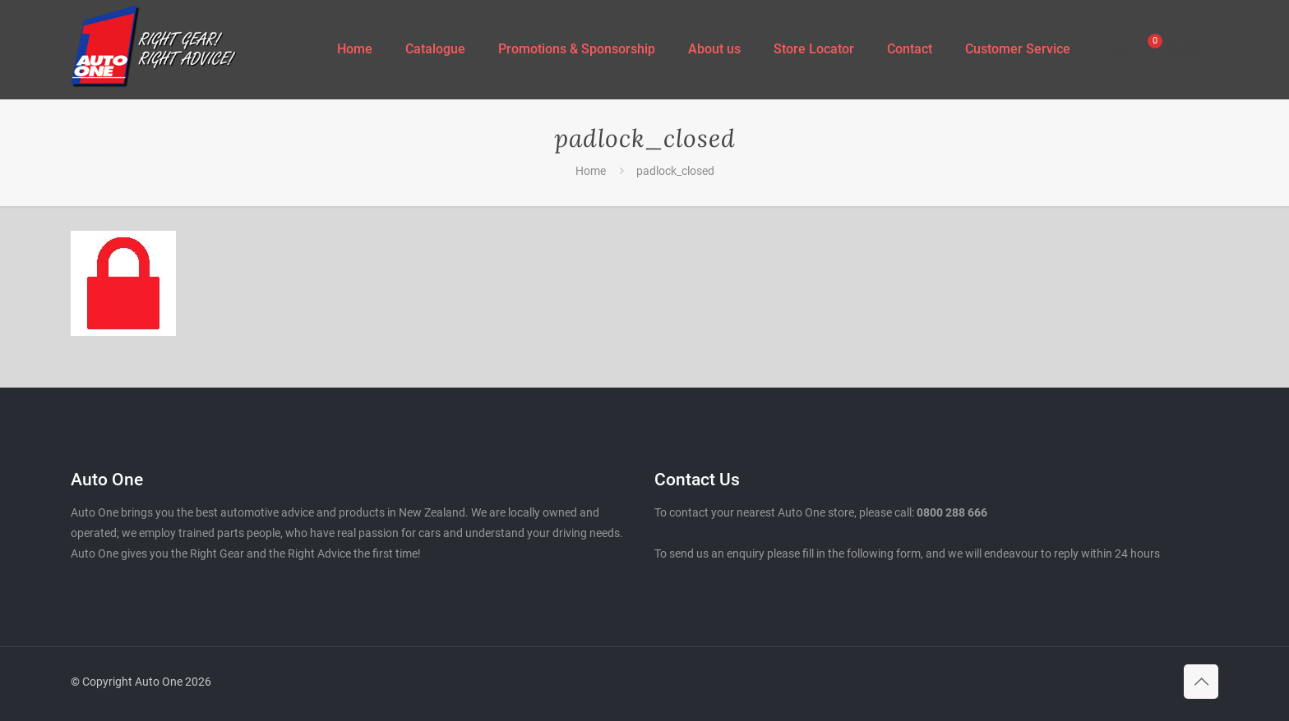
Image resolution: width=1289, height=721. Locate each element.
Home (590, 170)
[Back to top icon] (1201, 681)
